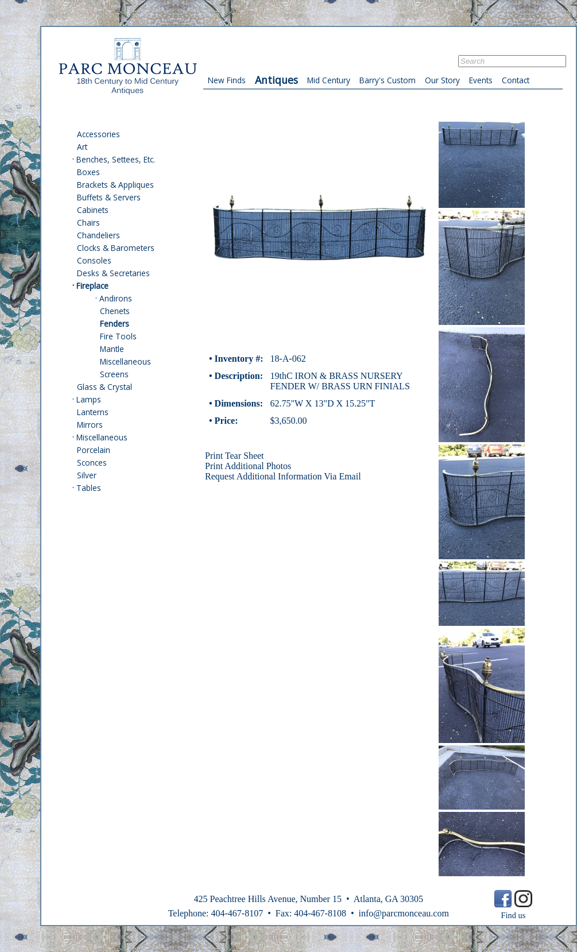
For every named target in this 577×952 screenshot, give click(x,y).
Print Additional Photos (248, 466)
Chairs (88, 222)
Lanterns (93, 412)
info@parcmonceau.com (403, 913)
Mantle (112, 348)
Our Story (442, 80)
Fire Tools (118, 336)
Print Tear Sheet (234, 455)
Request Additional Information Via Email (283, 476)
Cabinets (93, 209)
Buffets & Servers (109, 197)
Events (481, 80)
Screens (114, 374)
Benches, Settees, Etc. (115, 159)
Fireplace (92, 285)
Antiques (276, 80)
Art (82, 146)
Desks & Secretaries (113, 273)
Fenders (114, 323)
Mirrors (90, 424)
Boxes (88, 172)
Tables (88, 487)
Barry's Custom (387, 80)
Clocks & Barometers (115, 247)
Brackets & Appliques (115, 184)
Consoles (94, 260)
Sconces (92, 462)
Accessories (98, 134)
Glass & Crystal (104, 386)
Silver (86, 475)
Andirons (115, 298)
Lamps (88, 399)
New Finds (227, 80)
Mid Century (328, 80)
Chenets (115, 310)
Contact (515, 80)
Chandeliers (98, 235)
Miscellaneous (125, 361)
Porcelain (93, 449)
